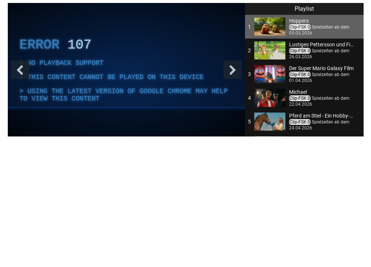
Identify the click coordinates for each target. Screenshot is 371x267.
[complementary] (126, 69)
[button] (304, 27)
